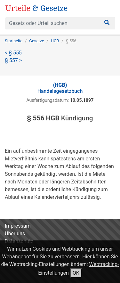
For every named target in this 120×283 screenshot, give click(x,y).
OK (76, 273)
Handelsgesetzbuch (60, 88)
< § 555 (13, 53)
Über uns (15, 233)
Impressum (18, 226)
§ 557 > (13, 60)
